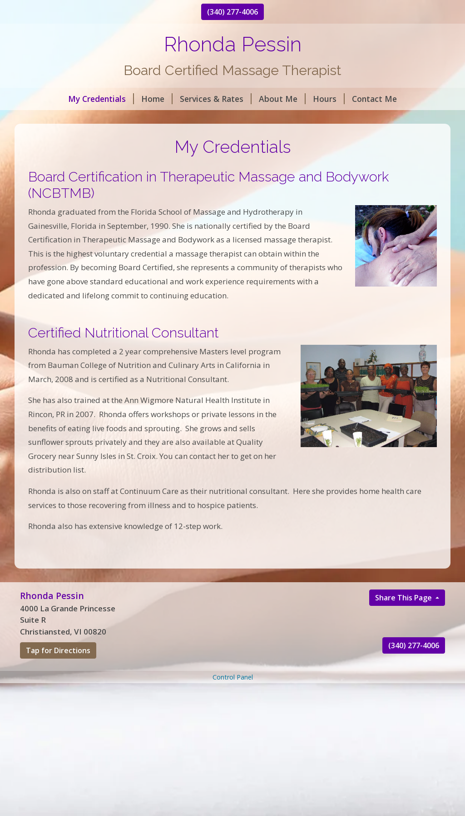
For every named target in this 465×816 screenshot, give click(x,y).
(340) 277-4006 (232, 12)
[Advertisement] (232, 749)
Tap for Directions (58, 650)
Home (157, 98)
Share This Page (404, 598)
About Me (282, 98)
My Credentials (101, 98)
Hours (329, 98)
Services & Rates (216, 98)
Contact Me (374, 98)
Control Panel (233, 677)
